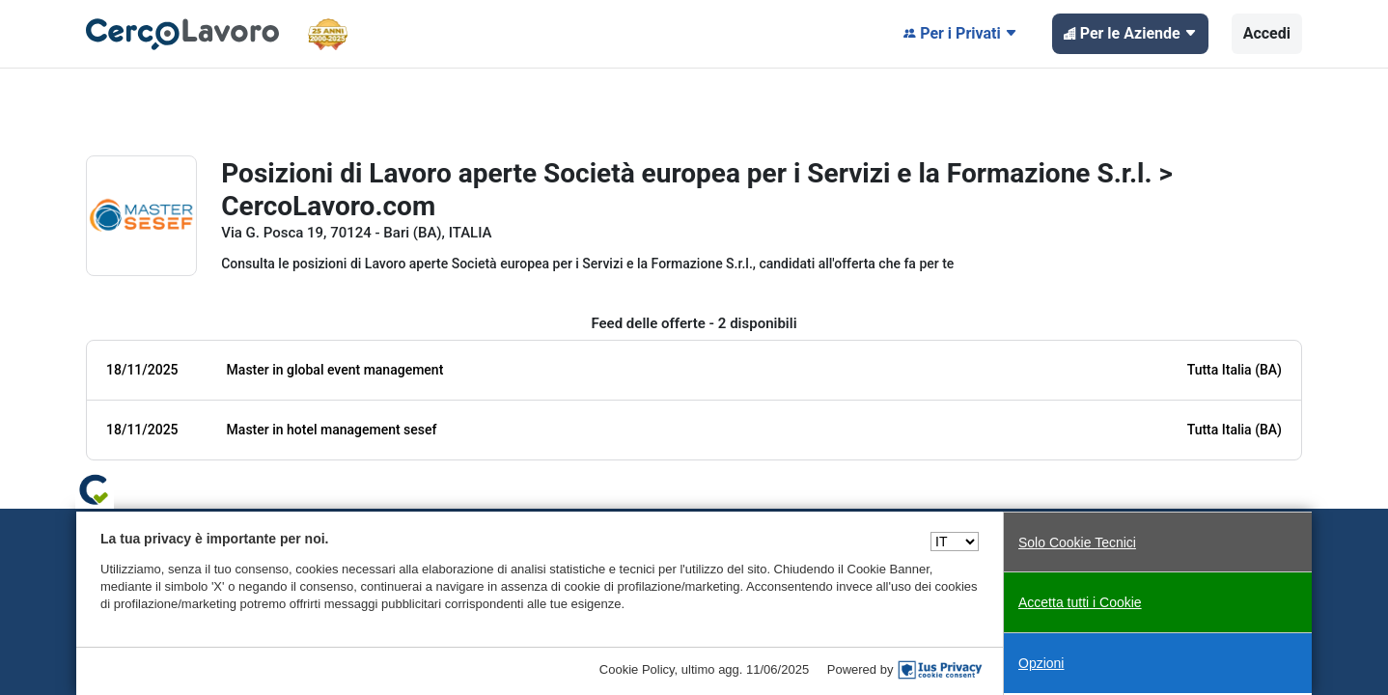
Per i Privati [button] (960, 33)
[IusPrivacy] (940, 669)
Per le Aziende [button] (1130, 33)
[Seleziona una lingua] (954, 541)
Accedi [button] (1267, 33)
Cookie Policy (637, 669)
